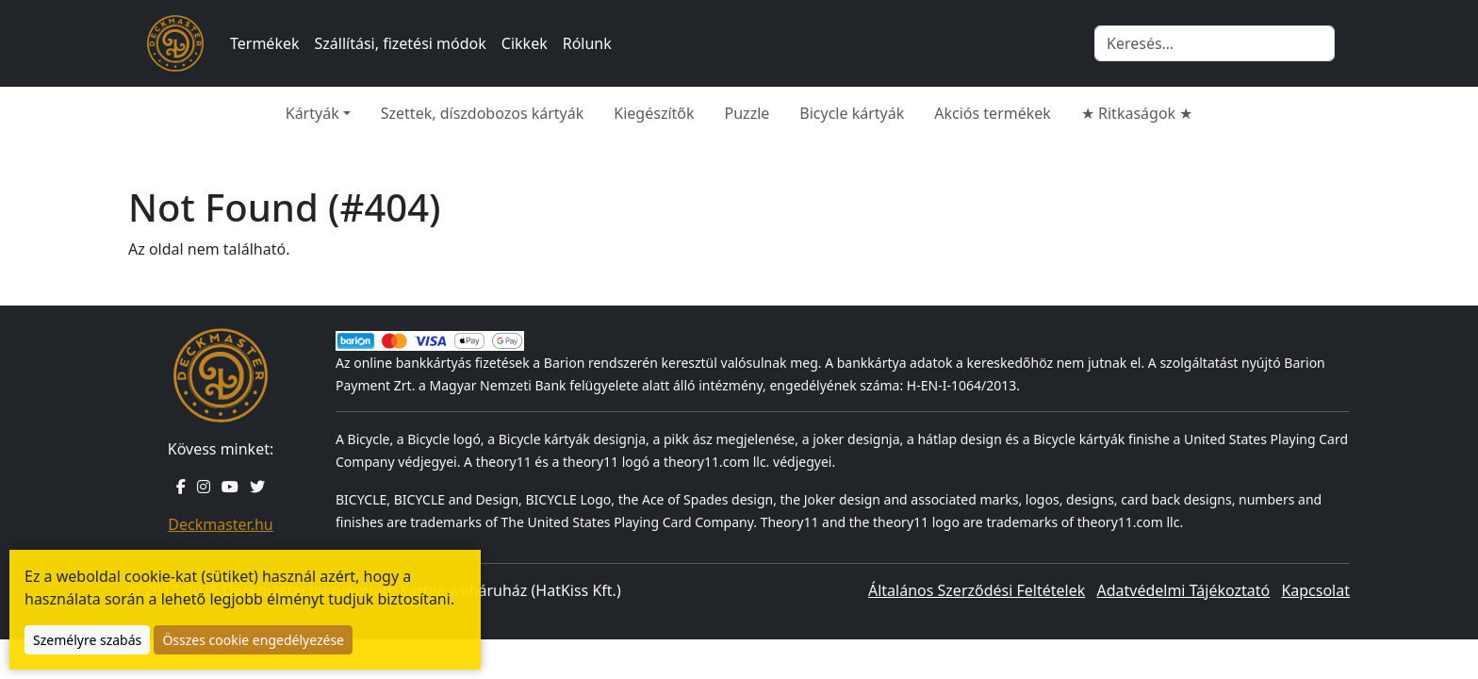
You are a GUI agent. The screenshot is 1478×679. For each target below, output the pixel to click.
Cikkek (524, 43)
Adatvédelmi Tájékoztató (1183, 590)
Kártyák (312, 113)
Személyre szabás (87, 640)
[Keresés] (1214, 43)
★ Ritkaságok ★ (1136, 113)
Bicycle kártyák (851, 113)
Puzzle (747, 113)
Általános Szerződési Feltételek (976, 590)
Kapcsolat (1315, 590)
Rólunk (587, 43)
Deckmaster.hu (220, 524)
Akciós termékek (992, 113)
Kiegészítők (654, 113)
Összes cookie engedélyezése (253, 640)
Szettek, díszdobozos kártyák (482, 113)
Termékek (265, 43)
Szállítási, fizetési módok (400, 43)
